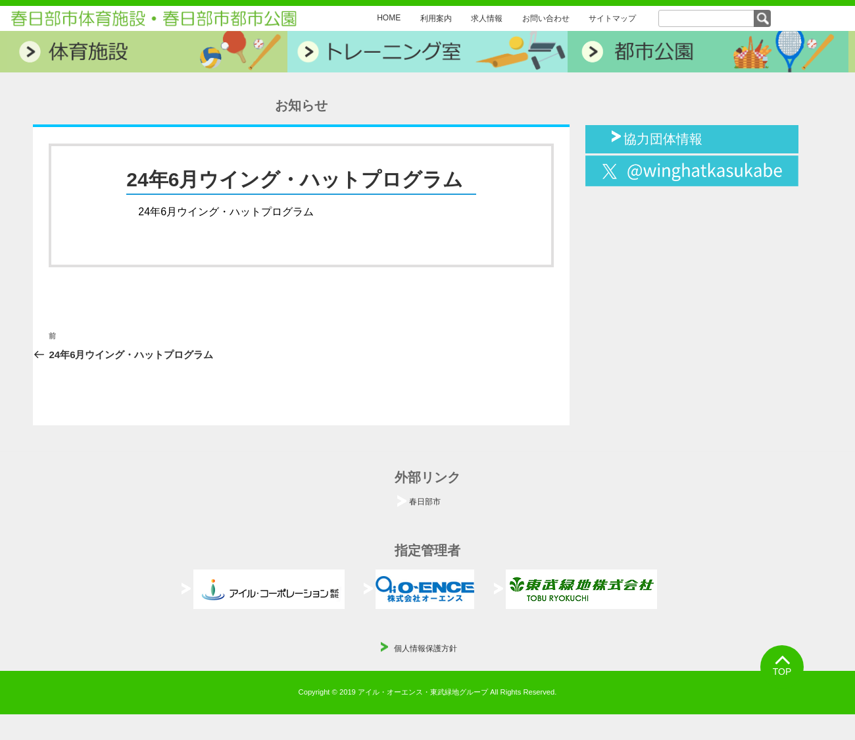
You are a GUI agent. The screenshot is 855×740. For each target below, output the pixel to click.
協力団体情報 (662, 137)
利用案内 (436, 18)
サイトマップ (612, 18)
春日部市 (425, 501)
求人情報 (486, 18)
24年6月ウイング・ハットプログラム (226, 211)
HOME (389, 17)
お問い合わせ (546, 18)
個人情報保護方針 (425, 648)
